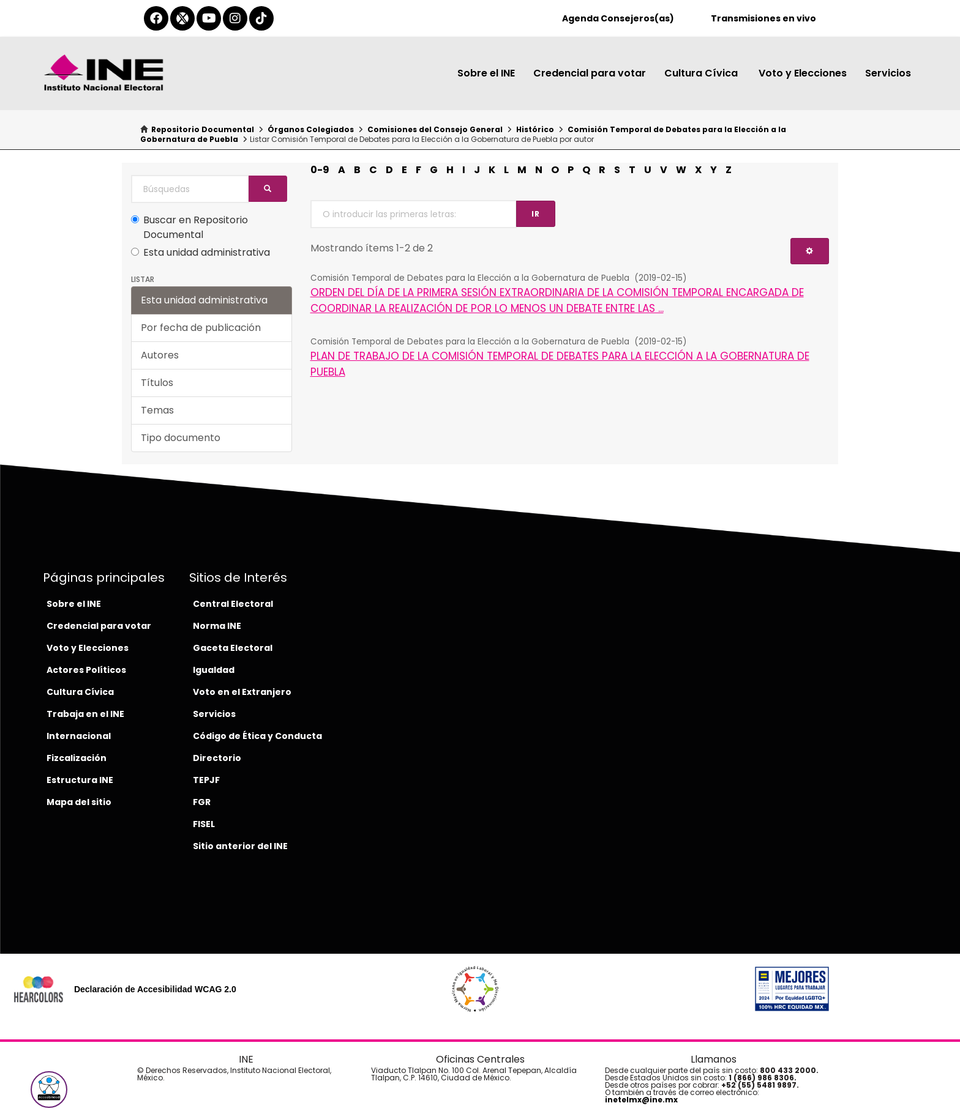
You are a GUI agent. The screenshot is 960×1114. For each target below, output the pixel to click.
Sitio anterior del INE (240, 846)
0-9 (319, 170)
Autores (160, 355)
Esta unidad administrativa (200, 252)
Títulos (157, 383)
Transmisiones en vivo (763, 18)
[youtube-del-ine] (209, 18)
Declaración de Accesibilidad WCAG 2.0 (155, 989)
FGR (202, 802)
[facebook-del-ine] (156, 18)
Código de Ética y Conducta (257, 736)
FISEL (204, 824)
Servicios (888, 73)
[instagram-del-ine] (235, 18)
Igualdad (213, 670)
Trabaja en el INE (85, 714)
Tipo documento (180, 438)
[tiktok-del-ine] (261, 18)
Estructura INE (80, 780)
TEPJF (206, 780)
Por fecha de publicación (201, 328)
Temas (157, 410)
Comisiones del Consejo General (435, 129)
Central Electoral (233, 604)
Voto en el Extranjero (242, 692)
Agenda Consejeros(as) (618, 18)
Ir (535, 214)
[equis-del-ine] (182, 18)
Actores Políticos (86, 670)
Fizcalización (77, 758)
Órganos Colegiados (311, 129)
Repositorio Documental (202, 129)
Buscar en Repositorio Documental (189, 227)
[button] (49, 1089)
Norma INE (217, 626)
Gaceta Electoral (232, 648)
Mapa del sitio (79, 802)
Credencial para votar (589, 73)
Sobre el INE (486, 73)
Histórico (535, 129)
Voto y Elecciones (803, 73)
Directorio (217, 758)
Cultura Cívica (702, 73)
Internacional (79, 736)
